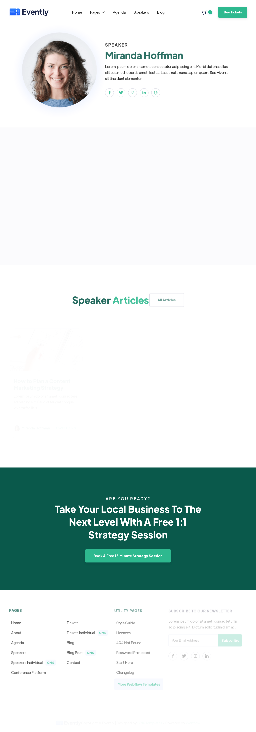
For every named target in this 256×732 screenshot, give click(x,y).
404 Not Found (129, 642)
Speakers (141, 12)
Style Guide (126, 623)
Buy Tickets (233, 12)
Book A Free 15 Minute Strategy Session (128, 555)
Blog (161, 12)
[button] (97, 12)
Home (77, 12)
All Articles (167, 300)
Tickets (72, 623)
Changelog (125, 672)
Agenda (119, 12)
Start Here (125, 662)
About (17, 633)
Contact (73, 662)
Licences (124, 633)
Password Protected (133, 652)
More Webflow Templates (139, 684)
